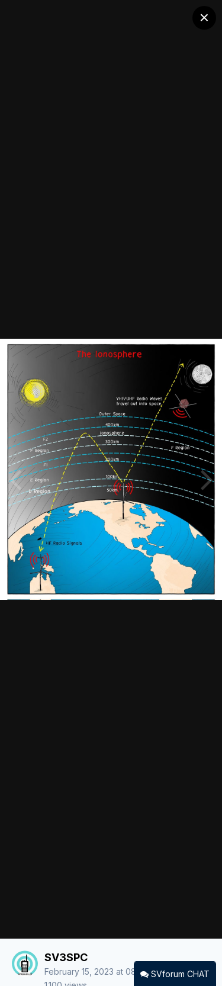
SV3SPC (66, 957)
